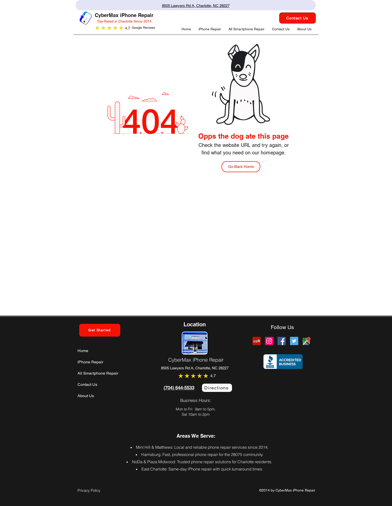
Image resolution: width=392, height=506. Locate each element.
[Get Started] (99, 330)
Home (83, 350)
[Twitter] (294, 341)
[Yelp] (256, 341)
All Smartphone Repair (98, 373)
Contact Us (87, 384)
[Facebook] (282, 341)
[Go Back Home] (241, 166)
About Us (86, 395)
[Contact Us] (297, 18)
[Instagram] (269, 341)
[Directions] (217, 388)
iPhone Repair (90, 362)
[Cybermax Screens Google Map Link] (306, 341)
